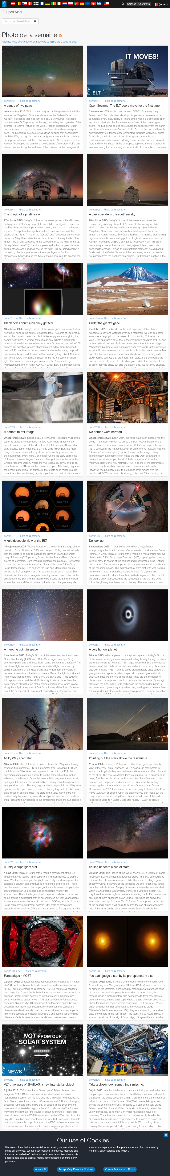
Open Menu (12, 12)
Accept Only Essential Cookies (76, 1169)
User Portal (144, 3)
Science (131, 3)
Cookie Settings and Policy (120, 1169)
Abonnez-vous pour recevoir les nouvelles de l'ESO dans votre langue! (39, 41)
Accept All (41, 1169)
